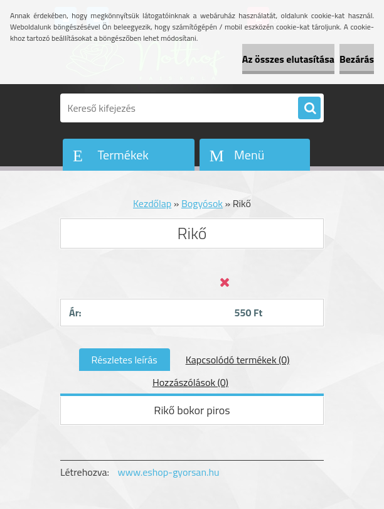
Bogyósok (202, 203)
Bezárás (356, 59)
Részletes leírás (124, 359)
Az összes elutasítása (288, 59)
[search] (309, 109)
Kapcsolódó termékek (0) (238, 359)
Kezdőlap (152, 203)
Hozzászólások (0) (190, 382)
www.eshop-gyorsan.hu (169, 472)
